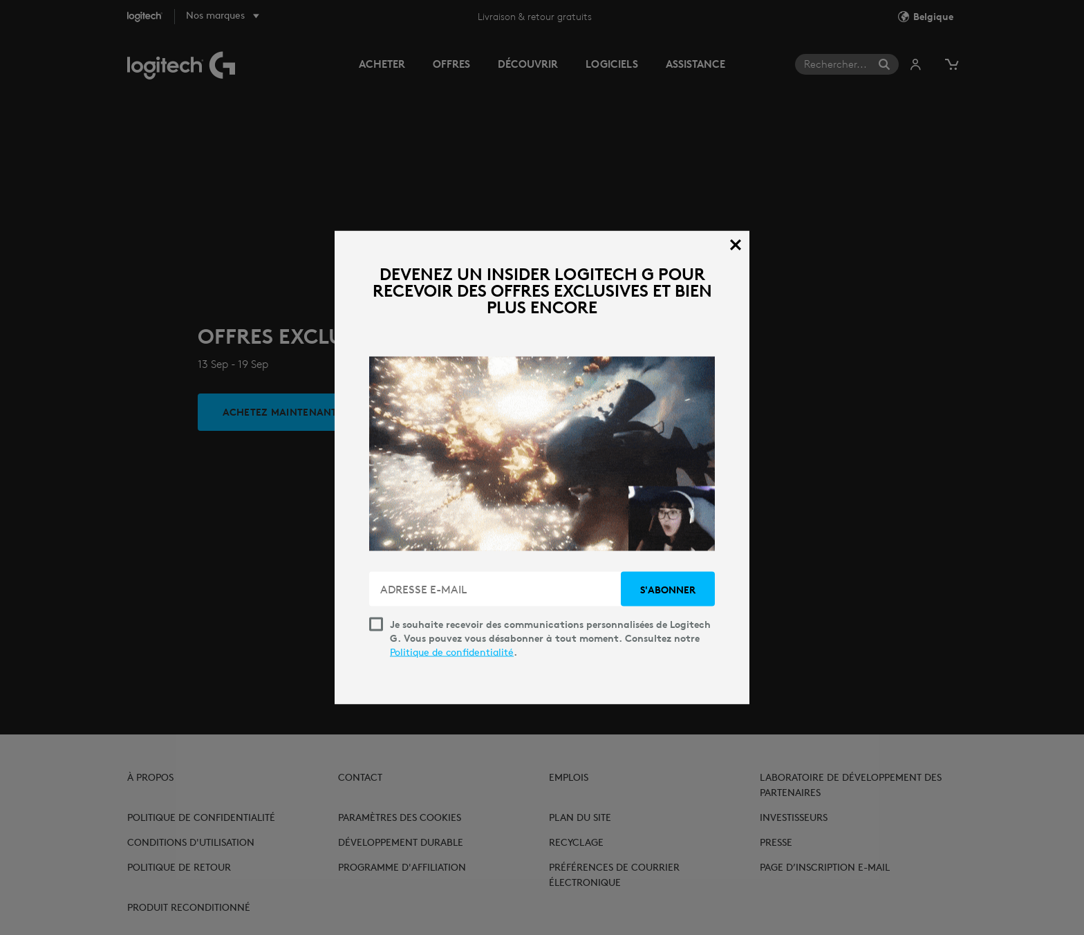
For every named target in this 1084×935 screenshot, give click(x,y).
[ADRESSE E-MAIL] (496, 589)
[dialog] (542, 468)
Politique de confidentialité (452, 652)
